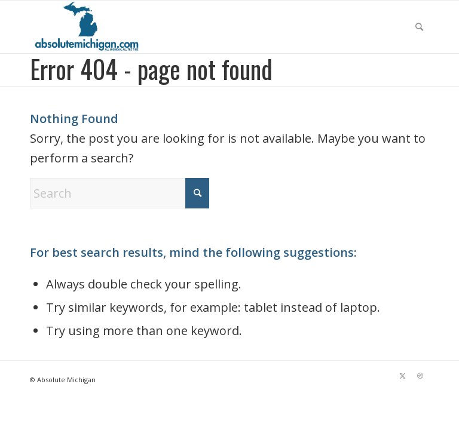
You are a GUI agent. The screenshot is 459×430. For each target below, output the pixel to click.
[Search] (419, 27)
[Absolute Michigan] (88, 27)
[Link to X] (402, 376)
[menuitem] (419, 27)
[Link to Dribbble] (420, 376)
